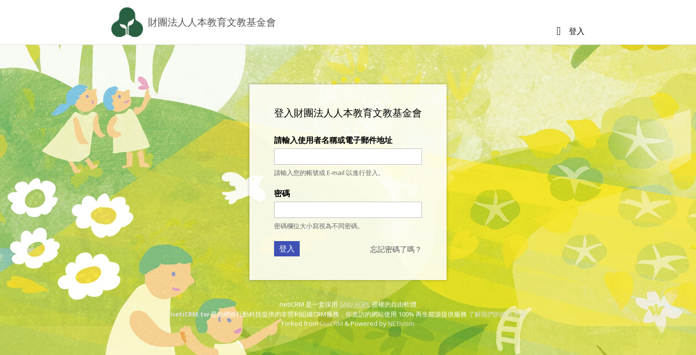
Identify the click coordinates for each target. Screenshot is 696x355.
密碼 (282, 193)
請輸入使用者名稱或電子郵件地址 (333, 140)
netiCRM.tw (190, 314)
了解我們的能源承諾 (497, 314)
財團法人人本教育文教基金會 (212, 22)
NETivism (401, 323)
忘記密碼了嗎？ (396, 249)
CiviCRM (331, 323)
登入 (577, 31)
